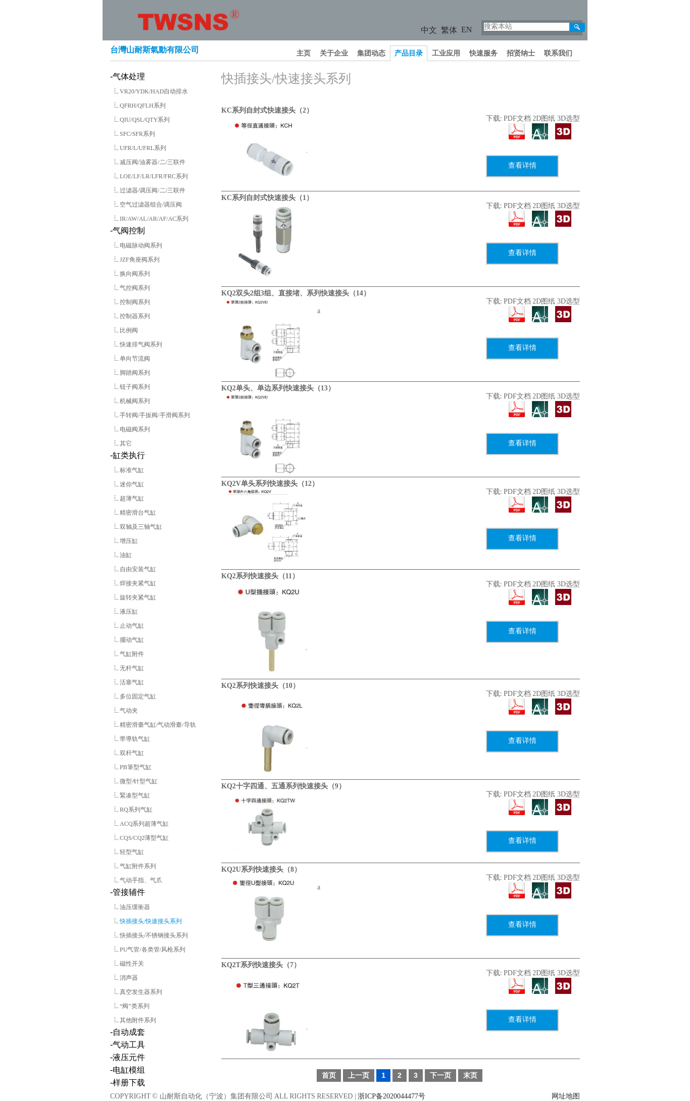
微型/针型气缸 (139, 781)
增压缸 (129, 540)
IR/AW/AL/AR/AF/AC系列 (154, 218)
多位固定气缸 (138, 696)
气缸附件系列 (138, 866)
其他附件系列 (138, 1020)
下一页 (440, 1075)
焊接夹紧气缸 (138, 583)
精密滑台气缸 (138, 512)
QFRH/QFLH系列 (143, 105)
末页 (470, 1075)
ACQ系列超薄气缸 (144, 823)
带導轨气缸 (135, 738)
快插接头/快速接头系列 (151, 921)
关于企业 (334, 53)
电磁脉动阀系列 (141, 245)
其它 (126, 443)
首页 (329, 1075)
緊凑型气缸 (135, 795)
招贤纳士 (521, 53)
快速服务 (483, 53)
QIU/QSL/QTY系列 (145, 119)
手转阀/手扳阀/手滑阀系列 (155, 415)
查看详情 (522, 165)
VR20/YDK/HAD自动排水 (154, 91)
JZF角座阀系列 (140, 259)
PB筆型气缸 (136, 767)
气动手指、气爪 (141, 880)
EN (466, 29)
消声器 (129, 977)
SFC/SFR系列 (137, 133)
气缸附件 (132, 654)
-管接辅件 (127, 892)
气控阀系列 (135, 287)
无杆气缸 (132, 668)
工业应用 (446, 53)
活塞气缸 (132, 682)
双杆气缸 (132, 753)
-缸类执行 (127, 455)
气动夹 (129, 710)
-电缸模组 (127, 1070)
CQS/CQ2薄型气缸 (144, 837)
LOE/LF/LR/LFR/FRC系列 (154, 176)
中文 (429, 30)
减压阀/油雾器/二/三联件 (152, 162)
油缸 (126, 555)
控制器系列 (135, 316)
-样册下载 (127, 1082)
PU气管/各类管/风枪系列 (152, 949)
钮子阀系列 (135, 386)
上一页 (358, 1075)
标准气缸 (132, 470)
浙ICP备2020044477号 (391, 1096)
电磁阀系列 (135, 429)
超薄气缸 (132, 498)
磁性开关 (132, 963)
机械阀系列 (135, 401)
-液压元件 (127, 1057)
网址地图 (566, 1096)
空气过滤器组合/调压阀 (151, 204)
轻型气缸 (132, 852)
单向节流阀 (135, 358)
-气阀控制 (127, 230)
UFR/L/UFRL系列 (143, 148)
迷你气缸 (132, 484)
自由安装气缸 (138, 569)
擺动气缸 (132, 639)
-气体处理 (127, 76)
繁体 (449, 30)
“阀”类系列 (135, 1006)
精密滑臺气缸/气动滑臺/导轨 (158, 724)
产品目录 (409, 53)
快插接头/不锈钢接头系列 (154, 935)
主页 (304, 53)
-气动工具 (127, 1044)
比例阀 (129, 330)
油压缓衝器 (135, 907)
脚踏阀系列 (135, 372)
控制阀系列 (135, 302)
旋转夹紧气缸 (138, 597)
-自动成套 (127, 1032)
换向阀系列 (135, 273)
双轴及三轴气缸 (141, 526)
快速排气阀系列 (141, 344)
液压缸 (129, 611)
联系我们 (558, 53)
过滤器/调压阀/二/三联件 (152, 190)
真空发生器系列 (141, 991)
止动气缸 (132, 625)
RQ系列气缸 (136, 809)
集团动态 (371, 53)
